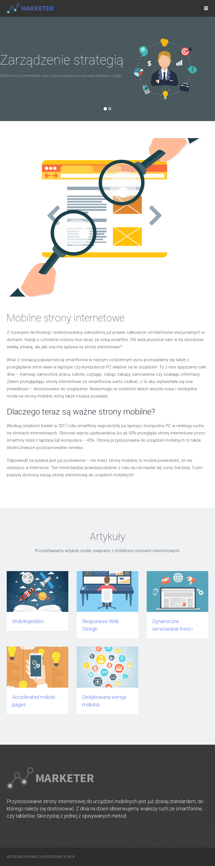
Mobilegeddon (28, 621)
